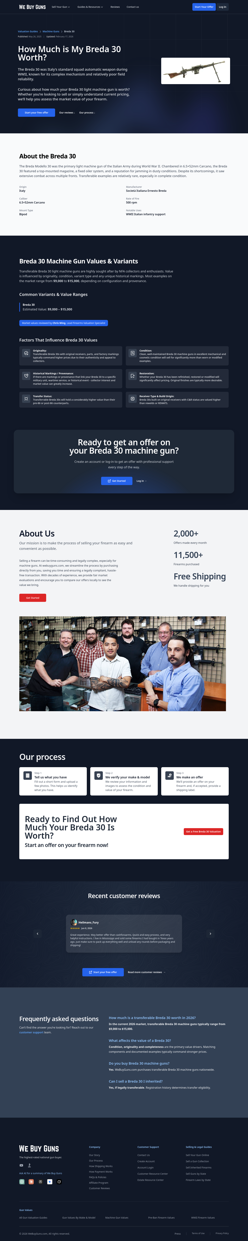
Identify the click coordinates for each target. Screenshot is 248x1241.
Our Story (94, 1155)
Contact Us (143, 1155)
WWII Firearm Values (203, 1217)
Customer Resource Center (152, 1173)
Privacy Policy (222, 1233)
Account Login (145, 1167)
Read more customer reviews (147, 972)
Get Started (117, 480)
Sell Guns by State (196, 1173)
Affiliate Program (98, 1182)
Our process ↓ (87, 112)
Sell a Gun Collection (197, 1161)
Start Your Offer (204, 6)
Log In (222, 6)
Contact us (133, 6)
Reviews (115, 6)
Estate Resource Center (150, 1180)
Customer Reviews (99, 1188)
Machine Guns (51, 31)
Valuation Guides (28, 31)
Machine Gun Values (116, 1217)
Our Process (96, 1160)
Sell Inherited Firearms (198, 1167)
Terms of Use (198, 1233)
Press (178, 1233)
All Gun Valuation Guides (33, 1217)
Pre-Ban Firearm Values (161, 1217)
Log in (142, 480)
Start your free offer (36, 112)
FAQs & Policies (97, 1177)
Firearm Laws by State (198, 1180)
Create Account (146, 1161)
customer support (31, 1032)
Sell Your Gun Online (197, 1155)
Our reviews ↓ (67, 112)
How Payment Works (100, 1171)
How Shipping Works (100, 1166)
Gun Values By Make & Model (78, 1217)
